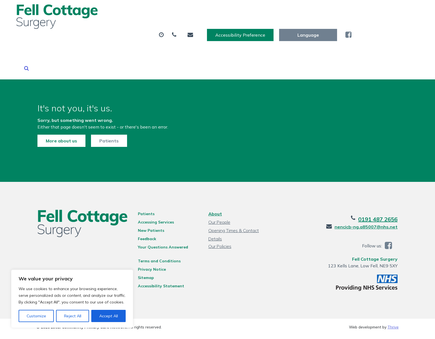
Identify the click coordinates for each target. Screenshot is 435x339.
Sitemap (145, 254)
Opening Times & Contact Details (233, 208)
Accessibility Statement (160, 262)
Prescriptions (201, 27)
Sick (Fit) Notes (279, 27)
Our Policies (219, 223)
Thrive (393, 304)
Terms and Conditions (158, 237)
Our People (219, 199)
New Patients (328, 27)
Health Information (385, 27)
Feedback (146, 215)
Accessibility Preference (307, 10)
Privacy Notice (151, 246)
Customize (36, 315)
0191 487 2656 (379, 196)
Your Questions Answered (162, 224)
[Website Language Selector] (375, 10)
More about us (60, 117)
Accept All (108, 315)
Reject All (72, 315)
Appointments (150, 27)
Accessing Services (155, 199)
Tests (239, 27)
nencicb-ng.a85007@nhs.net (367, 204)
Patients (108, 117)
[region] (72, 299)
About (102, 27)
